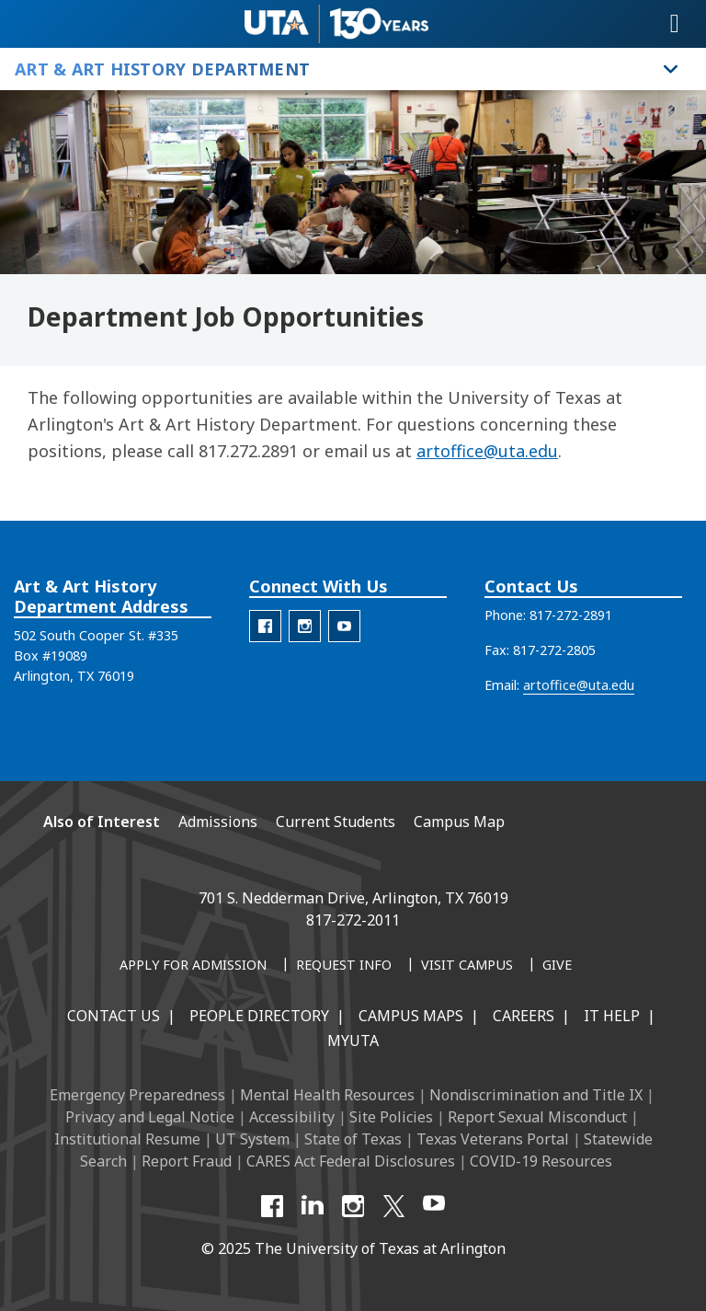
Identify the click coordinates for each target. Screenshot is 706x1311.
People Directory (259, 1016)
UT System (252, 1139)
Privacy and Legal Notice (149, 1117)
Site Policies (391, 1117)
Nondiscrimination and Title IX (536, 1095)
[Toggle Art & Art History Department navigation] (671, 69)
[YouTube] (434, 1206)
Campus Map (459, 821)
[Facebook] (272, 1206)
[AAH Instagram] (305, 626)
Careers (523, 1016)
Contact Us (113, 1016)
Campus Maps (411, 1016)
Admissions (217, 821)
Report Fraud (187, 1161)
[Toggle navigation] (674, 23)
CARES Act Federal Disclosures (350, 1161)
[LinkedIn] (313, 1206)
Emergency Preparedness (137, 1095)
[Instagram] (353, 1206)
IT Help (612, 1016)
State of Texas (353, 1139)
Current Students (335, 821)
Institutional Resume (127, 1139)
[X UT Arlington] (393, 1206)
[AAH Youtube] (344, 626)
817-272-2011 (353, 920)
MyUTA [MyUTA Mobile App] (353, 1040)
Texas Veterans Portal (492, 1139)
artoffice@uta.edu (487, 451)
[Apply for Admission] (193, 966)
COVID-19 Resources (541, 1161)
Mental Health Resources (327, 1095)
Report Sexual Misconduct (537, 1117)
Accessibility (292, 1117)
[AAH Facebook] (265, 626)
